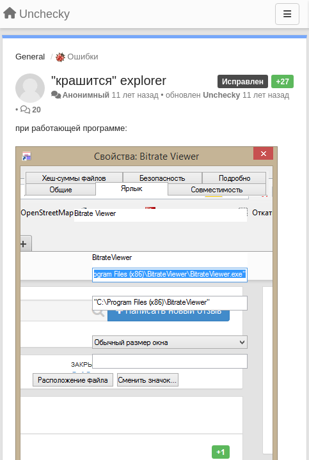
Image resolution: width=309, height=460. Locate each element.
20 (36, 109)
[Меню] (287, 14)
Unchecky (221, 95)
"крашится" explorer (108, 80)
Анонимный (85, 95)
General (30, 56)
